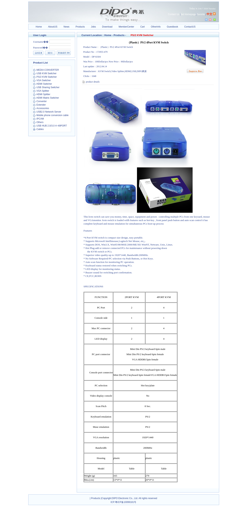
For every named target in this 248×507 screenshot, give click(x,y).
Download (107, 26)
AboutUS (52, 26)
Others (40, 122)
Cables (40, 129)
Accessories (43, 108)
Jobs (93, 26)
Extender (41, 104)
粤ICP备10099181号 (125, 502)
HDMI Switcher (44, 84)
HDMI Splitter (43, 94)
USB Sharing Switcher (48, 87)
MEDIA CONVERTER (47, 70)
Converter (41, 101)
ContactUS (189, 26)
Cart (142, 26)
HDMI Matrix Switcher (47, 97)
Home (39, 26)
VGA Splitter (43, 91)
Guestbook (172, 26)
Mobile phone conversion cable (52, 115)
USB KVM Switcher (46, 73)
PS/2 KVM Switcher (46, 77)
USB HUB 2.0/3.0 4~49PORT (51, 125)
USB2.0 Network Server (49, 111)
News (66, 26)
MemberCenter (126, 26)
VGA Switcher (43, 80)
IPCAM (40, 118)
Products (80, 26)
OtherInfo (156, 26)
